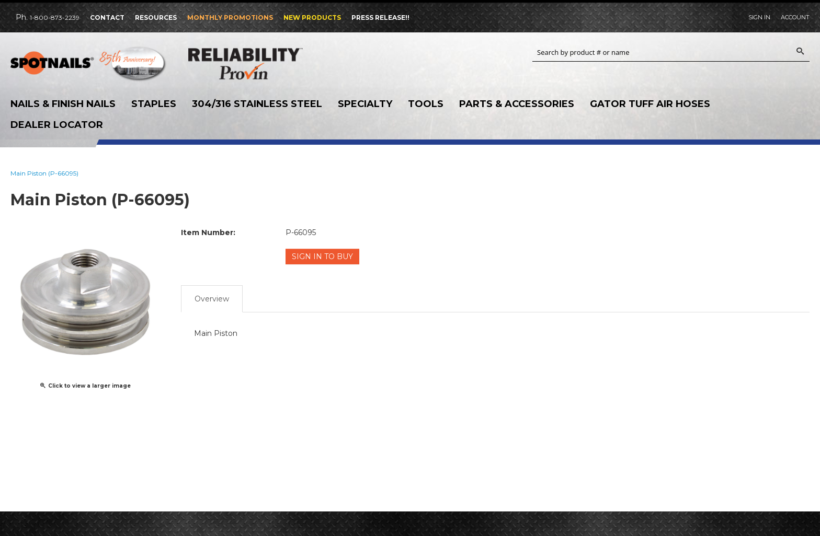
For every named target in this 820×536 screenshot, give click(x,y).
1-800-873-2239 (54, 17)
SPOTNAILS (88, 66)
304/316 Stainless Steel (257, 104)
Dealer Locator (56, 125)
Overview (212, 299)
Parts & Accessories (516, 104)
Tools (425, 104)
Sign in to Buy (322, 256)
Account (795, 17)
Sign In (759, 17)
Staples (153, 104)
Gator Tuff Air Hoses (650, 104)
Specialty (365, 104)
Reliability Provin (266, 63)
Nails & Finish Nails (63, 104)
